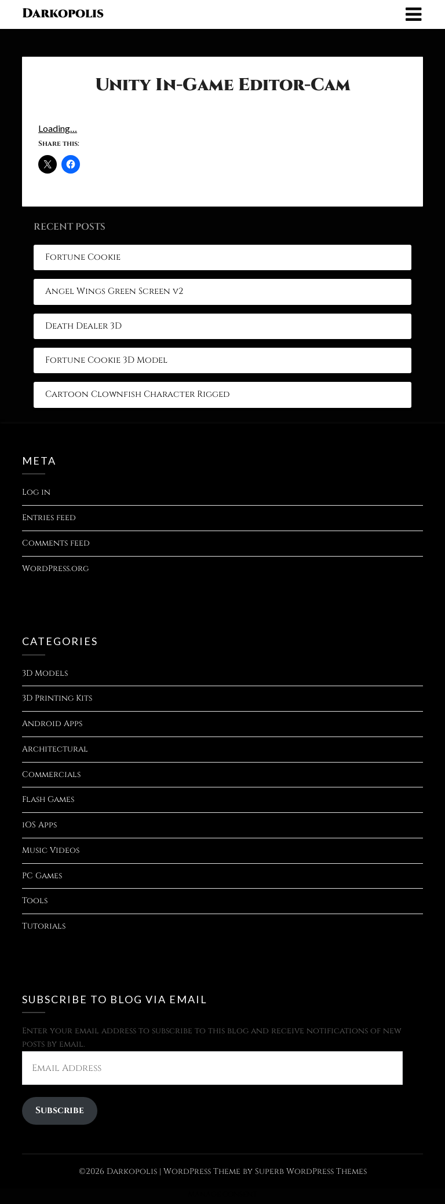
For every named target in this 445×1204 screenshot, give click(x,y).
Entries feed (49, 517)
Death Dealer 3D (83, 326)
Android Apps (52, 723)
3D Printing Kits (57, 698)
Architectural (55, 748)
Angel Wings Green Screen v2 (114, 291)
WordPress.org (55, 568)
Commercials (51, 774)
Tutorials (43, 926)
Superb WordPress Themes (311, 1171)
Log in (36, 492)
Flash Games (48, 799)
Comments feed (56, 542)
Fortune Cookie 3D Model (106, 360)
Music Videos (50, 850)
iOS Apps (39, 824)
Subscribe (59, 1110)
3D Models (45, 673)
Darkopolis (63, 13)
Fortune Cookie (83, 257)
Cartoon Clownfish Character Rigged (137, 394)
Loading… (57, 128)
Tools (35, 900)
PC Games (42, 875)
